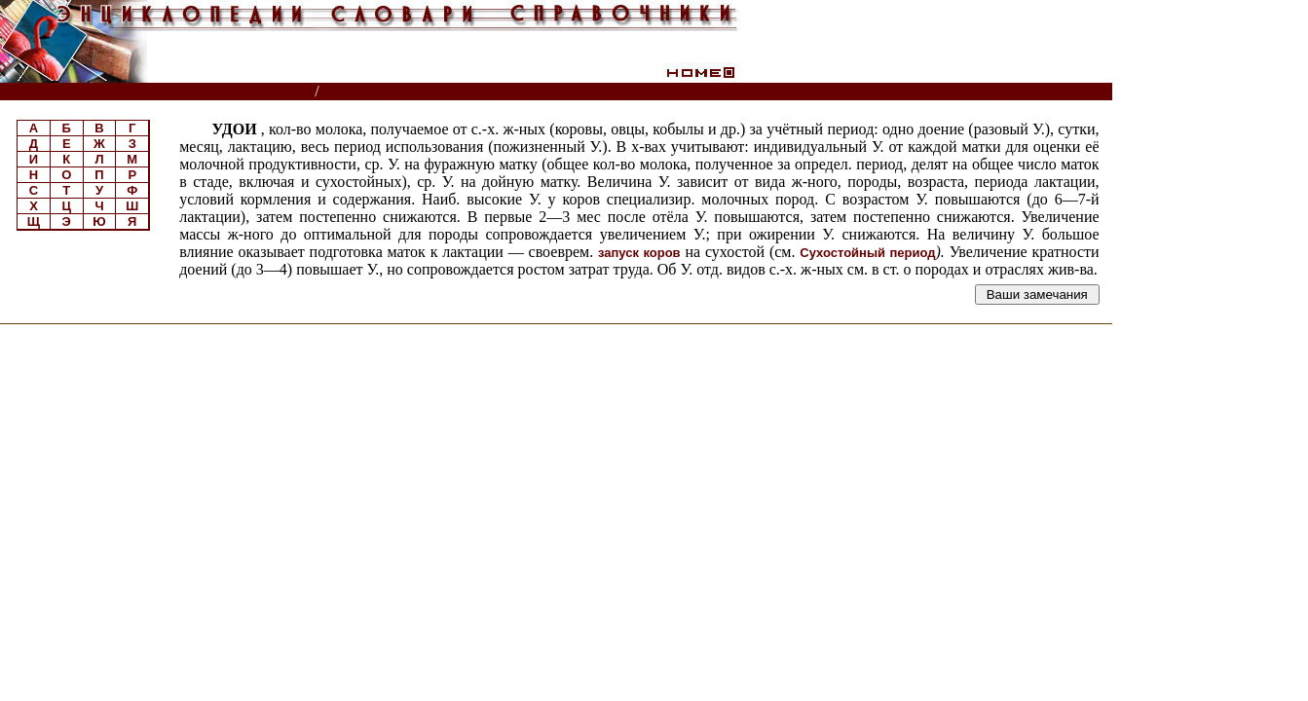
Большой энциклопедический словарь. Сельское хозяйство (530, 92)
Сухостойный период (867, 252)
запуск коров (639, 252)
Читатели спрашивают (1036, 92)
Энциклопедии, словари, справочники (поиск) (158, 92)
